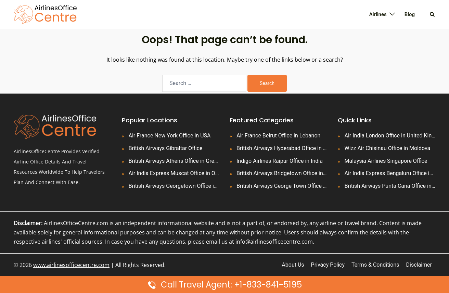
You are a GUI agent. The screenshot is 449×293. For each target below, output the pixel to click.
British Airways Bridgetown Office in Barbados (282, 173)
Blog (410, 14)
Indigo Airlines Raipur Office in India (279, 161)
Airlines (378, 14)
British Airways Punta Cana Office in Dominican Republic (390, 186)
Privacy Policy (328, 264)
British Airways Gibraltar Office (166, 148)
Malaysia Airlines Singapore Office (386, 161)
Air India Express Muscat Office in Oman (174, 173)
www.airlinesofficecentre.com (71, 265)
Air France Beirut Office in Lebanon (278, 135)
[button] (432, 14)
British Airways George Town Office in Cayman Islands (282, 186)
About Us (293, 264)
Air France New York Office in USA (170, 135)
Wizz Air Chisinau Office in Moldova (388, 148)
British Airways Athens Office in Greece (174, 161)
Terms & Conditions (375, 264)
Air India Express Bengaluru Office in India (390, 173)
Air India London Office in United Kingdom (390, 135)
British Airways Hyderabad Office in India (282, 148)
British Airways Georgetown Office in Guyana (174, 186)
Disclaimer (419, 264)
